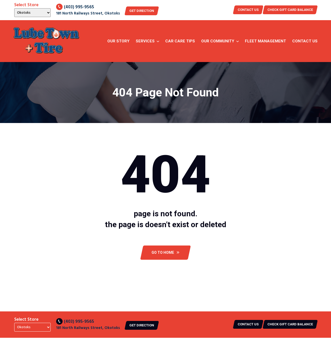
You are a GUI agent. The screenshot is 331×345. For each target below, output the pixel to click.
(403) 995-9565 (75, 7)
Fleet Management (265, 41)
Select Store (26, 5)
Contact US (248, 10)
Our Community (217, 41)
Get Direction (141, 11)
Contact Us (305, 41)
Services (145, 41)
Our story (118, 41)
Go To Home (165, 252)
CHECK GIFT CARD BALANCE (290, 10)
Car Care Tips (180, 41)
